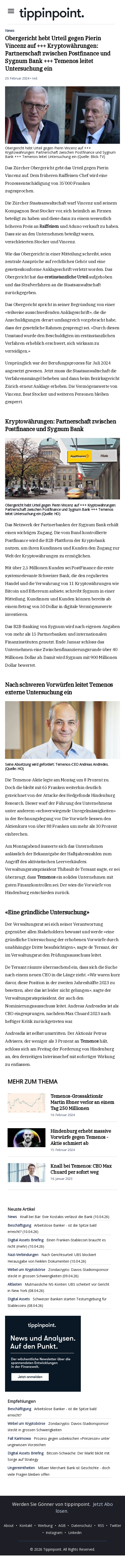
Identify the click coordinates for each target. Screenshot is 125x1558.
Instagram (54, 1532)
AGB (62, 1525)
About (9, 1525)
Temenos (46, 877)
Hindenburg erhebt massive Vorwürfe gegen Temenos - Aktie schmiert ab (81, 1137)
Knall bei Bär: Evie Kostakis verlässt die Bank (50, 1216)
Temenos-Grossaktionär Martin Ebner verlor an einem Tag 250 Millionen (82, 1102)
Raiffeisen (49, 226)
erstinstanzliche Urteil (66, 277)
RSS (101, 1525)
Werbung (45, 1525)
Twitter (115, 1525)
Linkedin (75, 1532)
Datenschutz (81, 1525)
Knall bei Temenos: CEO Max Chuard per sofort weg (81, 1169)
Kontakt (25, 1525)
